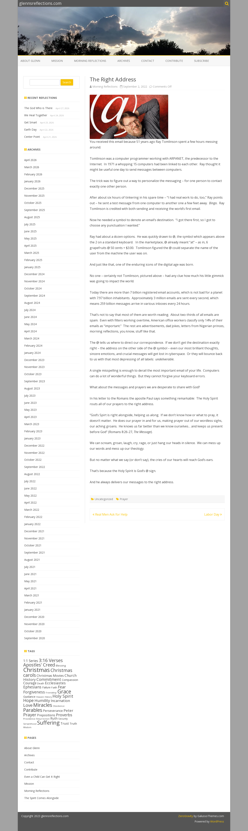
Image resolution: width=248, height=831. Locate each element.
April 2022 (30, 502)
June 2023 (30, 403)
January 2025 (32, 267)
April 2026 (30, 160)
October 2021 (32, 545)
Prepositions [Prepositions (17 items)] (46, 715)
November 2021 (34, 538)
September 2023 (34, 381)
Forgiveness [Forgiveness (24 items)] (34, 692)
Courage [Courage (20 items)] (29, 683)
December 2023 (34, 360)
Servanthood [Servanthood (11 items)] (29, 723)
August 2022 (32, 474)
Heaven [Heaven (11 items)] (40, 697)
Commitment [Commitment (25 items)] (48, 679)
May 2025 (30, 238)
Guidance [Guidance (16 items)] (29, 696)
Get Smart (30, 122)
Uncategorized (104, 499)
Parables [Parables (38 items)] (32, 710)
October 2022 (32, 460)
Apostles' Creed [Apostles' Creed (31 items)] (39, 665)
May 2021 (30, 581)
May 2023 (30, 410)
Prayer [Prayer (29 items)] (29, 714)
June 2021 (30, 574)
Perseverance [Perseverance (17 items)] (53, 711)
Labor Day (213, 514)
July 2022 (29, 481)
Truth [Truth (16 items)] (73, 723)
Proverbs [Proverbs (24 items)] (64, 714)
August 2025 (32, 217)
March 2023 (31, 424)
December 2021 (34, 531)
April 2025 (30, 245)
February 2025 (33, 260)
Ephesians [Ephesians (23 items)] (32, 687)
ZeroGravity (185, 816)
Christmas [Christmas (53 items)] (36, 670)
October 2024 (32, 288)
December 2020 (34, 617)
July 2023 (29, 395)
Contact (147, 61)
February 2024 (33, 345)
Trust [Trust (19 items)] (64, 723)
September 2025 (34, 210)
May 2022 (30, 495)
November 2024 (34, 281)
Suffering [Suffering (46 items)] (48, 722)
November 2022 (34, 453)
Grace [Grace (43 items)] (64, 691)
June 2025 (30, 231)
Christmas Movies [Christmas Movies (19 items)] (50, 675)
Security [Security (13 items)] (63, 718)
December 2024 (34, 274)
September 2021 (34, 552)
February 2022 (33, 517)
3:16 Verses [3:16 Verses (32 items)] (51, 660)
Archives (123, 61)
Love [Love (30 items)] (28, 705)
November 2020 (34, 624)
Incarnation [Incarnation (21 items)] (60, 700)
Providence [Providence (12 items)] (29, 718)
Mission (57, 61)
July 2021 (29, 567)
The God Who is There (38, 108)
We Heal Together (35, 115)
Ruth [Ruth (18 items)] (54, 718)
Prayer (124, 499)
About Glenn (30, 61)
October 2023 (32, 374)
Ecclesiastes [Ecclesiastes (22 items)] (55, 682)
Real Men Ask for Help (110, 514)
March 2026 (31, 167)
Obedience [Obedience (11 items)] (59, 706)
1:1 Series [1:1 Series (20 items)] (30, 660)
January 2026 (32, 181)
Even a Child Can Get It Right (42, 776)
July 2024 (29, 310)
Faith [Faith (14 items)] (54, 687)
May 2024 (30, 324)
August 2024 (32, 303)
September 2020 (34, 638)
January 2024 (32, 353)
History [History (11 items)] (48, 697)
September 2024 (34, 295)
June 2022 (30, 488)
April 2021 (30, 588)
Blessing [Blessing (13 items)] (61, 665)
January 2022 (32, 524)
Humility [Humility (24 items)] (42, 700)
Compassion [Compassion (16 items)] (70, 680)
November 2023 (34, 367)
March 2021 (31, 595)
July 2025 (29, 224)
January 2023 (32, 438)
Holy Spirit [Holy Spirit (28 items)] (63, 696)
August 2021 (32, 559)
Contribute (174, 61)
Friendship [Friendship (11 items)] (51, 692)
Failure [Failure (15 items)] (46, 687)
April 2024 (30, 331)
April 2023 (30, 417)
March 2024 (31, 338)
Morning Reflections (90, 61)
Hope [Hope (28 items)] (28, 700)
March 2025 (31, 253)
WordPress (216, 821)
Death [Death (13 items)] (40, 683)
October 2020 (32, 631)
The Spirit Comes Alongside (41, 798)
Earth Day (30, 129)
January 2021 (32, 609)
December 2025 (34, 188)
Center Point (32, 137)
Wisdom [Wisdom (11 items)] (27, 727)
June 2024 (30, 317)
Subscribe (201, 61)
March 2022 (31, 510)
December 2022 (34, 445)
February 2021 (33, 602)
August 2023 (32, 388)
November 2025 (34, 195)
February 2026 (33, 174)
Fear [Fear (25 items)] (62, 687)
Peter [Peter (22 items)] (68, 710)
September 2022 (34, 467)
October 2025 (32, 203)
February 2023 (33, 431)
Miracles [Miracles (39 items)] (42, 705)
